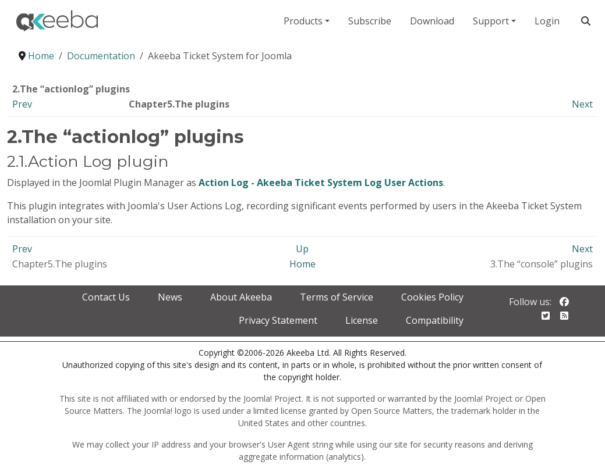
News (170, 297)
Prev (22, 104)
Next (582, 104)
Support (491, 21)
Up (302, 248)
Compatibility (435, 320)
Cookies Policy (432, 297)
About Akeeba (241, 297)
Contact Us (106, 297)
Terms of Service (336, 297)
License (361, 320)
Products (303, 21)
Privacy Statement (278, 320)
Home (302, 264)
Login (547, 21)
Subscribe (369, 21)
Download (432, 21)
